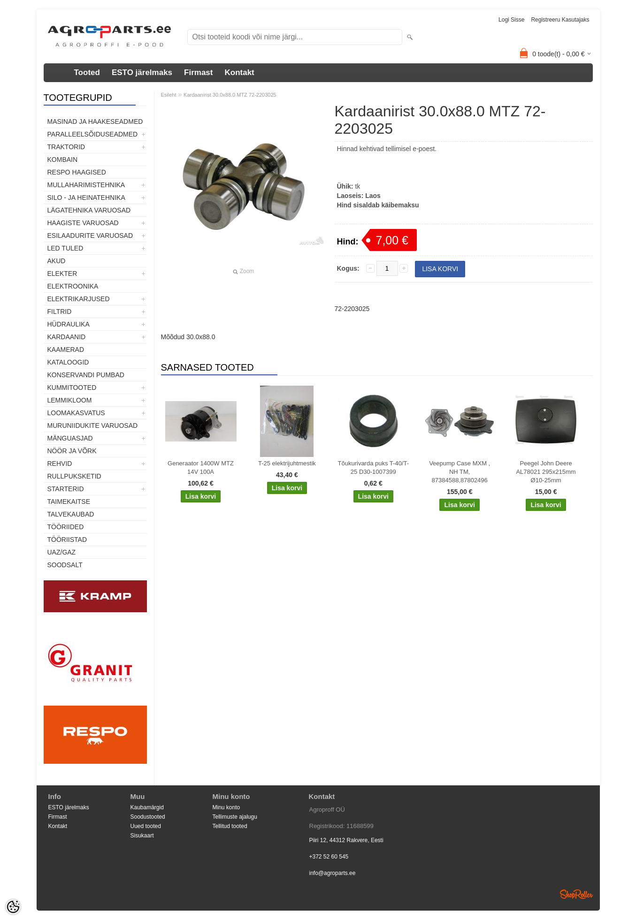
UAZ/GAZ (61, 552)
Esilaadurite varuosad (90, 235)
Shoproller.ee (576, 894)
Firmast (198, 72)
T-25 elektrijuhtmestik (287, 463)
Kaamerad (65, 349)
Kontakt (239, 72)
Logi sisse (511, 19)
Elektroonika (73, 286)
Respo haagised (76, 172)
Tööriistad (67, 539)
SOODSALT (65, 565)
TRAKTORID (66, 147)
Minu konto (226, 807)
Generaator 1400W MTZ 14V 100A (201, 467)
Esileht (168, 95)
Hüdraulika (68, 324)
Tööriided (65, 527)
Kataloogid (68, 362)
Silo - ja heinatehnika (86, 197)
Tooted (87, 72)
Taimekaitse (69, 501)
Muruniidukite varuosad (92, 425)
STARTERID (65, 489)
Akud (56, 261)
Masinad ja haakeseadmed (95, 121)
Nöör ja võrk (72, 451)
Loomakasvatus (76, 413)
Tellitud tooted (230, 826)
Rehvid (59, 463)
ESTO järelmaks (142, 72)
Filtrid (59, 311)
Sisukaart (142, 835)
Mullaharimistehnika (86, 185)
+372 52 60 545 (329, 856)
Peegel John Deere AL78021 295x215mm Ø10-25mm (545, 472)
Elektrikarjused (78, 299)
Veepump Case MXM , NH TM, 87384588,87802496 (459, 472)
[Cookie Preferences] (13, 906)
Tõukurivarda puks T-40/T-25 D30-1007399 (373, 467)
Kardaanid (66, 337)
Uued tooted (145, 826)
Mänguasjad (70, 438)
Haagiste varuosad (83, 223)
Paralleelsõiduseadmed (92, 134)
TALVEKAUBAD (70, 514)
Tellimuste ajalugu (235, 817)
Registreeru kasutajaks (560, 19)
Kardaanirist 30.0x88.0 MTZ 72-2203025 (230, 95)
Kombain (62, 159)
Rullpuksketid (74, 476)
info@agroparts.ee (332, 873)
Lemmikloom (69, 400)
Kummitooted (72, 387)
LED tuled (65, 248)
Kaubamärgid (147, 807)
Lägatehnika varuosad (89, 210)
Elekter (62, 273)
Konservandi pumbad (85, 375)
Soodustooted (147, 817)
